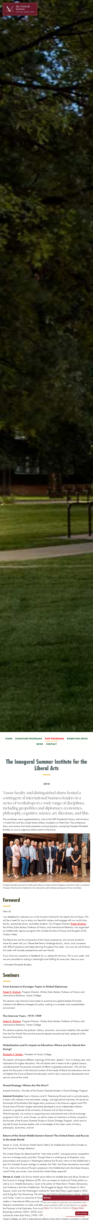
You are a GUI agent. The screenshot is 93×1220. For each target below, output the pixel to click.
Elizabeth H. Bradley (13, 1054)
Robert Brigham (78, 923)
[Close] (86, 1198)
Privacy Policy (78, 1208)
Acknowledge (81, 1213)
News (39, 744)
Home (8, 738)
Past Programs (54, 738)
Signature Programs (28, 738)
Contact (51, 744)
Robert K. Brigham (12, 991)
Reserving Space (77, 738)
